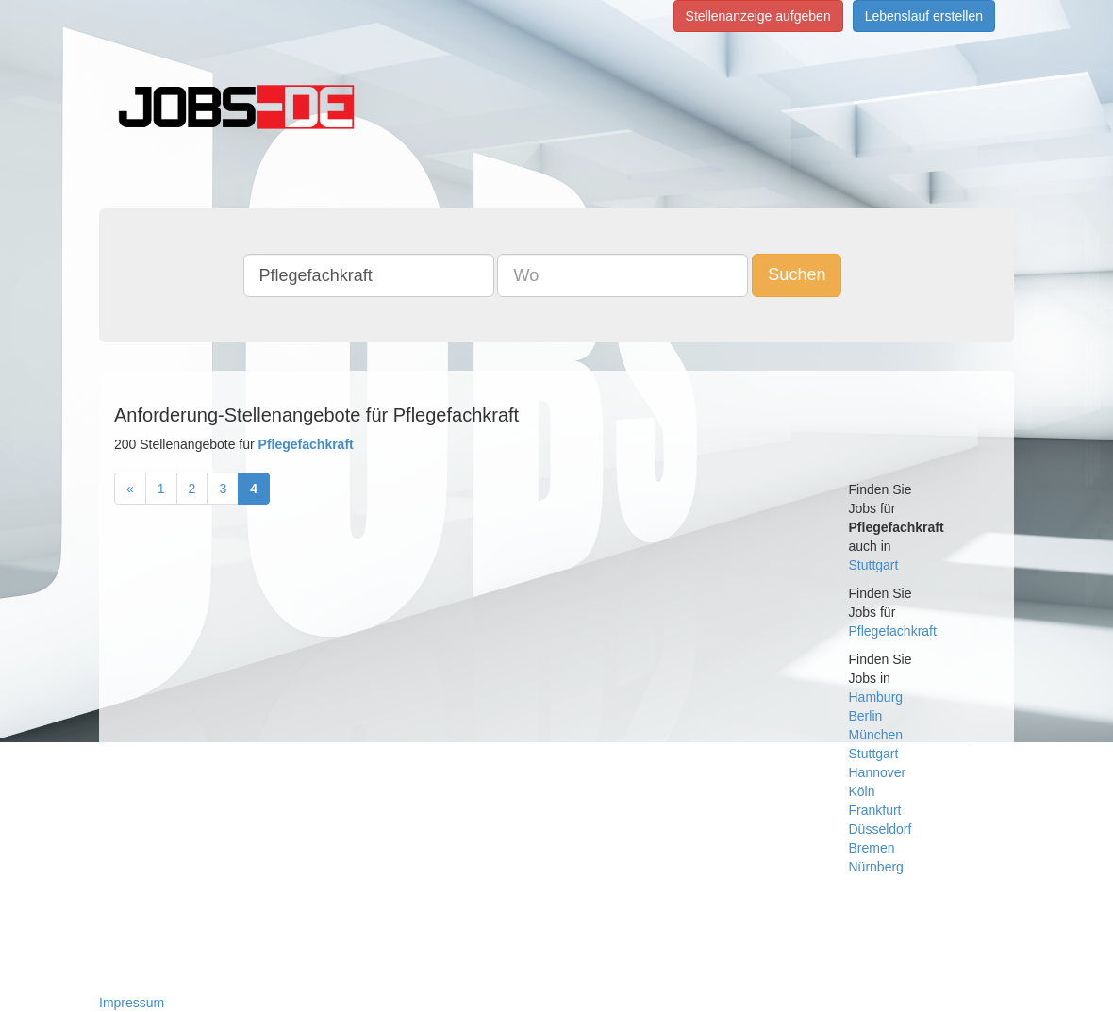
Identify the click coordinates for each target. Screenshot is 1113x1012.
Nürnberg (876, 866)
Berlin (866, 715)
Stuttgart (874, 564)
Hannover (877, 772)
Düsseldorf (880, 829)
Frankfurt (875, 810)
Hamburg (876, 697)
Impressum (131, 1002)
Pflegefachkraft (893, 631)
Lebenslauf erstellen (924, 16)
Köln (862, 791)
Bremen (872, 847)
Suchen (796, 274)
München (876, 734)
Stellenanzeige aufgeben (758, 16)
